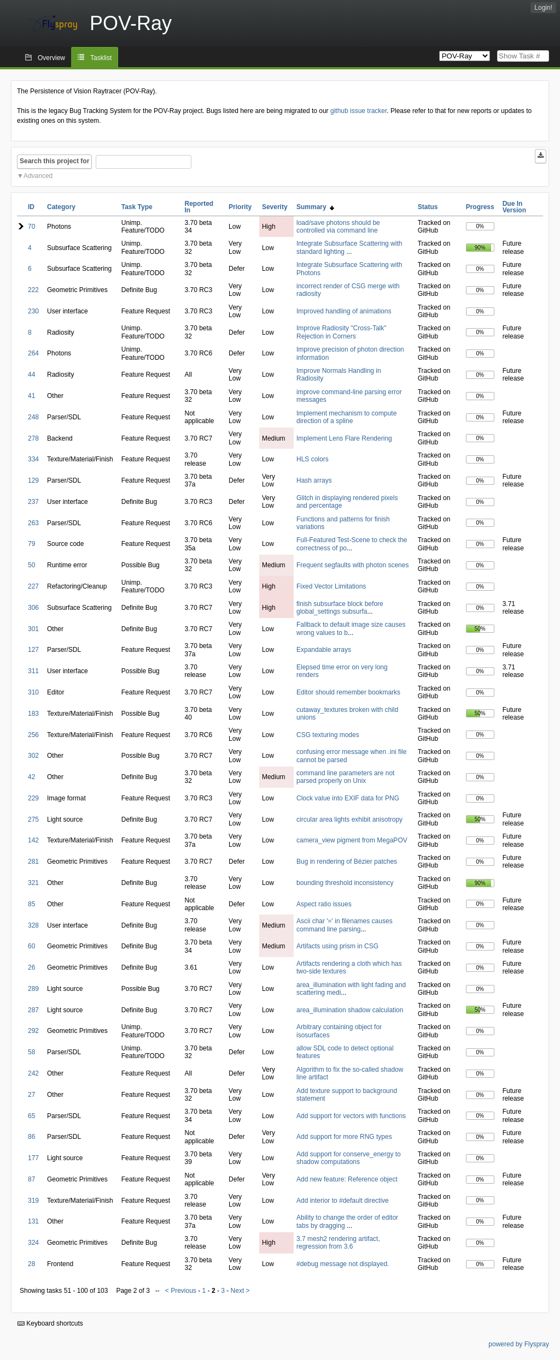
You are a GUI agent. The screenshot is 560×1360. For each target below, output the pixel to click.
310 (33, 692)
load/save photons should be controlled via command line (338, 226)
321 (33, 883)
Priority (240, 207)
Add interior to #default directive (342, 1200)
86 (31, 1137)
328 (33, 925)
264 (33, 353)
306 (33, 607)
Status (428, 207)
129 (33, 480)
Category (61, 207)
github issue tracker (358, 111)
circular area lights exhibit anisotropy (349, 819)
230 (33, 311)
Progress (480, 207)
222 (33, 290)
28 (31, 1264)
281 (33, 861)
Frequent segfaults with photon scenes (352, 565)
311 (33, 671)
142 (33, 840)
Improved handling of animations (343, 311)
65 (31, 1116)
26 (31, 967)
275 (33, 819)
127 (33, 650)
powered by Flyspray (518, 1344)
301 (33, 629)
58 (31, 1052)
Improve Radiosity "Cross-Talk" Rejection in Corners (341, 332)
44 (31, 374)
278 (33, 438)
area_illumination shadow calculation (349, 1010)
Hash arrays (314, 480)
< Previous (180, 1290)
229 (33, 798)
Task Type (137, 207)
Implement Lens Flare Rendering (344, 438)
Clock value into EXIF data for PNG (347, 798)
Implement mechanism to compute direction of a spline (346, 417)
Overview (51, 58)
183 (33, 713)
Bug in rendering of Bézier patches (346, 861)
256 (33, 735)
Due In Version (514, 207)
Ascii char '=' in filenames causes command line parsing (344, 925)
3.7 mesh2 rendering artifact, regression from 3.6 (338, 1242)
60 (31, 946)
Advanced (38, 176)
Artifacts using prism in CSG (337, 946)
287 (33, 1010)
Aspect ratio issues (324, 904)
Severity (275, 207)
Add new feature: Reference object (347, 1179)
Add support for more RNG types (344, 1137)
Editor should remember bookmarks (348, 692)
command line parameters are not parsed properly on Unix (345, 777)
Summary (315, 207)
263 (33, 523)
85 (31, 904)
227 (33, 586)
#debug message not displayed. (342, 1264)
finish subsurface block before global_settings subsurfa (339, 607)
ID (31, 207)
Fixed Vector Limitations (331, 586)
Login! (543, 7)
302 (33, 755)
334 (33, 459)
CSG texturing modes (327, 735)
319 (33, 1200)
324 (33, 1242)
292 (33, 1031)
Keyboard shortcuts (50, 1323)
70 (31, 226)
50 (31, 565)
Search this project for (54, 161)
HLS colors (312, 459)
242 (33, 1073)
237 (33, 502)
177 (33, 1158)
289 (33, 989)
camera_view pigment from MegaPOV (351, 840)
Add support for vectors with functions (351, 1116)
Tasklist (101, 58)
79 (31, 544)
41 (31, 396)
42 (31, 777)
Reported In (199, 207)
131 (33, 1221)
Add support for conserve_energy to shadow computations (348, 1158)
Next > (240, 1290)
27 (31, 1094)
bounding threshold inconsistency (344, 883)
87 (31, 1179)
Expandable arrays (323, 650)
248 (33, 417)
